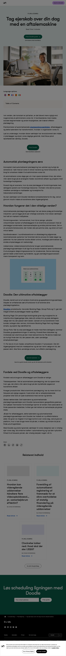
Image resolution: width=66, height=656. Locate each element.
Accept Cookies (41, 654)
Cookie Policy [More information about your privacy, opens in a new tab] (55, 650)
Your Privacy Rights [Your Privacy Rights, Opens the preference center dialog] (28, 654)
